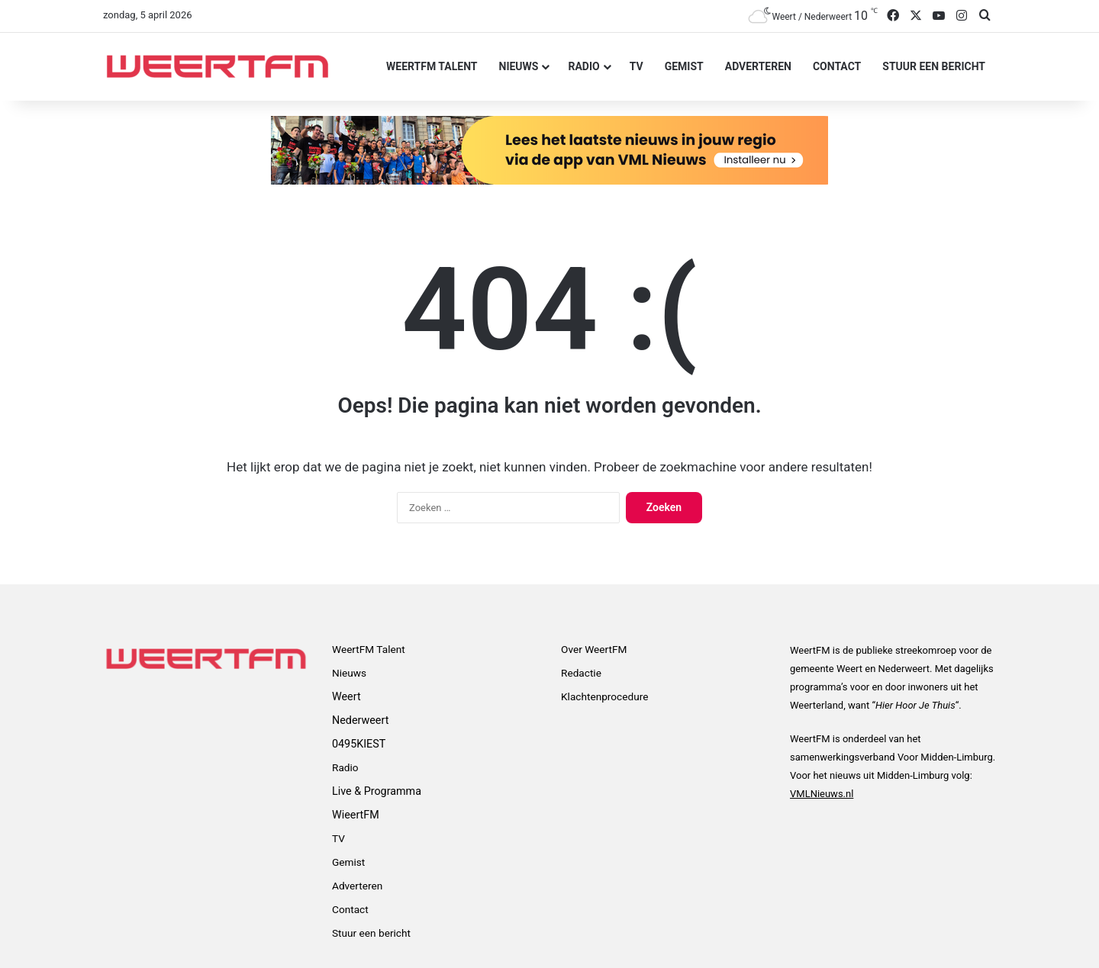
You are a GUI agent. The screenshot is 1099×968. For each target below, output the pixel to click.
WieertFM (355, 815)
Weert (346, 696)
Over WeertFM (594, 649)
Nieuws (519, 66)
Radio (583, 66)
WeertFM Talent (431, 66)
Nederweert (360, 720)
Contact (837, 66)
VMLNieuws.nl (821, 793)
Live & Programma (376, 791)
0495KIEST (358, 744)
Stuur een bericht (933, 66)
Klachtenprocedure (604, 696)
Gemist (684, 66)
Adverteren (758, 66)
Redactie (581, 673)
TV (636, 66)
